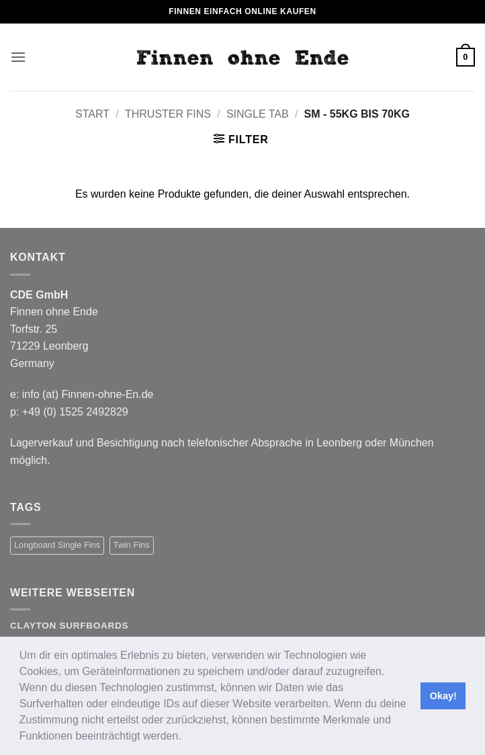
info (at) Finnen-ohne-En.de (88, 394)
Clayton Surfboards (69, 626)
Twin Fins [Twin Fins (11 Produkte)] (132, 545)
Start (92, 114)
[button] (186, 738)
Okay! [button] (443, 695)
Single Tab (257, 114)
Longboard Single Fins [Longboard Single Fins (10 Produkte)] (57, 545)
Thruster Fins (168, 114)
